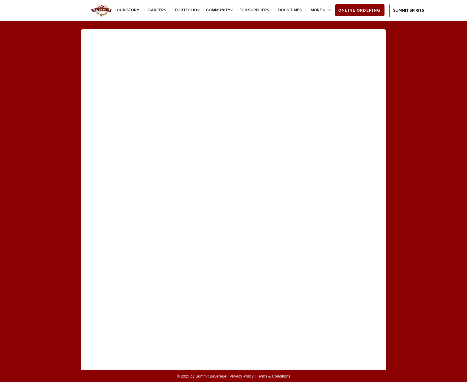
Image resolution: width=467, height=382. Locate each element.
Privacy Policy (241, 376)
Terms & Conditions (273, 376)
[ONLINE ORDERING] (360, 10)
